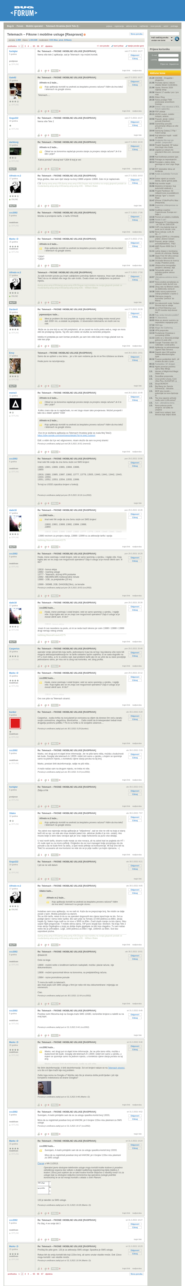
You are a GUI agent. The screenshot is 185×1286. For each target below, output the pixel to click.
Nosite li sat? (160, 220)
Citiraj (135, 59)
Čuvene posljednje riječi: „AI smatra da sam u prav (167, 360)
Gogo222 (14, 118)
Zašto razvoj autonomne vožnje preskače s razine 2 (166, 292)
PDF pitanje (160, 111)
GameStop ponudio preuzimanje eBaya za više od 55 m (166, 126)
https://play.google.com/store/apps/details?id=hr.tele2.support (66, 435)
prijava (109, 26)
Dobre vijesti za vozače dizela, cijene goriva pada (166, 180)
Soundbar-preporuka (164, 376)
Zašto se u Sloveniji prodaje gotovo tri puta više (167, 339)
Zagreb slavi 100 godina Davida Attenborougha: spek (165, 354)
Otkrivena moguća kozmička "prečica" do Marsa (164, 298)
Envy (12, 353)
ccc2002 (13, 212)
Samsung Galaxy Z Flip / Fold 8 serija (165, 132)
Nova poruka (136, 34)
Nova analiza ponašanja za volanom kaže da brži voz (166, 283)
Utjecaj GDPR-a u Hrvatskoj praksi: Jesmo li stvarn (167, 238)
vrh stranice (175, 1281)
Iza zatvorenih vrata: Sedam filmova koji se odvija (167, 304)
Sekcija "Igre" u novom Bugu (165, 197)
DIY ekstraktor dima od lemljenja (165, 170)
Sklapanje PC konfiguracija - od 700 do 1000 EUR (166, 223)
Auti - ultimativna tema (164, 403)
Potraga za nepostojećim (165, 159)
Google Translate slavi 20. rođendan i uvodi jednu (166, 344)
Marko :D (14, 239)
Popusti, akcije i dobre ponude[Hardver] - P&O (165, 242)
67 (42, 46)
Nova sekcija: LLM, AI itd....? (164, 233)
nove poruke (155, 26)
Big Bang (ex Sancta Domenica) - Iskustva (164, 387)
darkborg (14, 142)
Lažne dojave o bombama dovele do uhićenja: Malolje (167, 252)
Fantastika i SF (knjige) (165, 364)
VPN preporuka (161, 330)
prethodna (12, 46)
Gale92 (13, 77)
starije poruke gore (136, 46)
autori (166, 26)
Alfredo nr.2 (15, 176)
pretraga (174, 26)
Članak (41, 1163)
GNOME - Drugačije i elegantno (164, 79)
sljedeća (48, 46)
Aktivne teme (157, 73)
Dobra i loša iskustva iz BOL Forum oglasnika (167, 108)
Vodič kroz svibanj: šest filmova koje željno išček (165, 413)
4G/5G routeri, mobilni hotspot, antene (164, 115)
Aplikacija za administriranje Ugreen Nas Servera (167, 348)
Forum (20, 26)
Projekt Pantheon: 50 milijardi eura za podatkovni (167, 192)
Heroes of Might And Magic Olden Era (166, 372)
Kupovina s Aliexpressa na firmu (166, 206)
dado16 (13, 510)
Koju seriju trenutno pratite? (167, 315)
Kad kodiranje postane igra (166, 157)
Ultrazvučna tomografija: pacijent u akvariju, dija (165, 266)
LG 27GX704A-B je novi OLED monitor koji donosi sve (166, 310)
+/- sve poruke (103, 46)
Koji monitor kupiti (162, 183)
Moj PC (13, 169)
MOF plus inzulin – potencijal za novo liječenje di (166, 393)
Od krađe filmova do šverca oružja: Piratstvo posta (167, 262)
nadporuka (137, 70)
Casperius (14, 648)
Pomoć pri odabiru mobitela (167, 217)
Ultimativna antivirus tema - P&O (167, 278)
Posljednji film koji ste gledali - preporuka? (164, 141)
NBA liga (158, 325)
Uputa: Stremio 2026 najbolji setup (164, 88)
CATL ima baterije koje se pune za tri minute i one (166, 228)
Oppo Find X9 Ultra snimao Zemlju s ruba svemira (167, 257)
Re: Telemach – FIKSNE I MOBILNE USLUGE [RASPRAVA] (67, 51)
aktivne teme (131, 26)
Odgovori (135, 55)
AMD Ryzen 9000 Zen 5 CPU (165, 247)
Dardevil (13, 309)
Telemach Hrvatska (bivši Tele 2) (62, 26)
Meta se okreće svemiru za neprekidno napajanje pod (166, 321)
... (31, 46)
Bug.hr (10, 26)
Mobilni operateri (34, 26)
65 (34, 46)
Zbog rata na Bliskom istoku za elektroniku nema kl (167, 288)
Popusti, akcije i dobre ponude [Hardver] (164, 120)
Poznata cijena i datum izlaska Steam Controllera (166, 84)
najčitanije (143, 26)
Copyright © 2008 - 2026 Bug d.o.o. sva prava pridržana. (92, 1285)
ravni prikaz (119, 46)
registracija (119, 26)
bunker (13, 712)
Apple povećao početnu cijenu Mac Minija (165, 368)
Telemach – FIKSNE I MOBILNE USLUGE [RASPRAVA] (65, 272)
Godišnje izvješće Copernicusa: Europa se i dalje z (166, 212)
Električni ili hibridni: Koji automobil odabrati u (165, 187)
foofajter (13, 51)
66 (38, 46)
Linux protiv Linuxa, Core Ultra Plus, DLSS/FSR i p (166, 380)
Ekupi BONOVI (161, 384)
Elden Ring (160, 97)
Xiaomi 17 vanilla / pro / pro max (167, 93)
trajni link (126, 70)
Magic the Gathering (164, 328)
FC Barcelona (161, 318)
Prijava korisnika (160, 49)
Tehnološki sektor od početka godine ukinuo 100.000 (165, 272)
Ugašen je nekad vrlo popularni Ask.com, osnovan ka (167, 152)
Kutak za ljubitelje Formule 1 (166, 175)
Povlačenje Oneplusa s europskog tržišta (165, 334)
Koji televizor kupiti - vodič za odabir (166, 136)
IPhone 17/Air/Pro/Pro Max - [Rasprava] (167, 201)
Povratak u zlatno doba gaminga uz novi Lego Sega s (167, 164)
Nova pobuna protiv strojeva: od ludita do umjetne (164, 407)
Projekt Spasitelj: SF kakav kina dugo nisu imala (166, 146)
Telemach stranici (116, 1068)
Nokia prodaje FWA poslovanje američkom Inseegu (164, 102)
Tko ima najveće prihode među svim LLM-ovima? (165, 399)
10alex (12, 813)
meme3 (13, 393)
